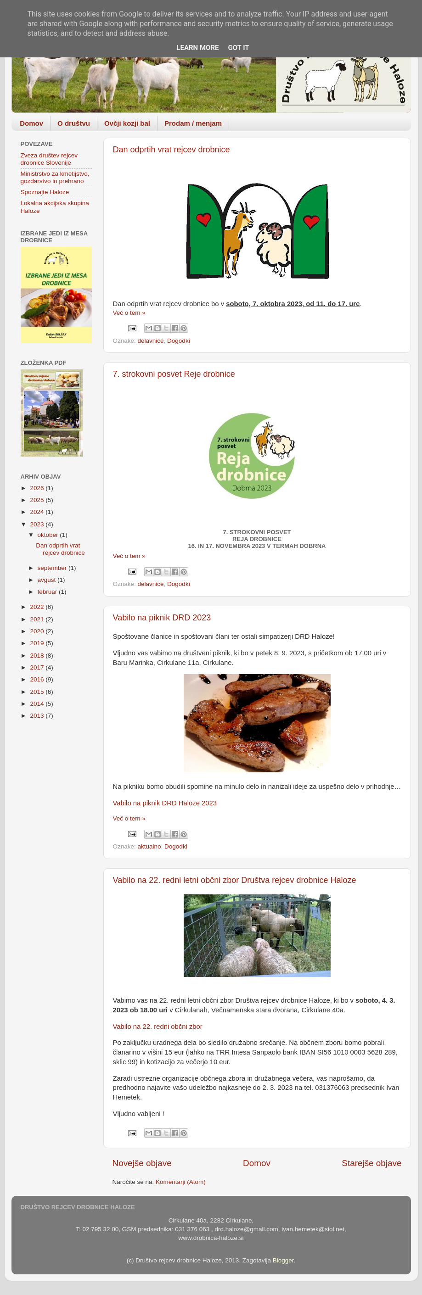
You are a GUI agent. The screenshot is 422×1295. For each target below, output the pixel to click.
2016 (37, 679)
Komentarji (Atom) (181, 1181)
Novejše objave (142, 1163)
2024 (37, 511)
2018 (37, 655)
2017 (37, 667)
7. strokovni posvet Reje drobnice (174, 374)
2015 (37, 691)
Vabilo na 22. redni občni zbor (158, 1026)
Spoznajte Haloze (45, 192)
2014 (37, 703)
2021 (37, 619)
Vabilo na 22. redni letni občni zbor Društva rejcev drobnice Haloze (234, 880)
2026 (37, 488)
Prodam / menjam (193, 123)
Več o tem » (129, 312)
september (53, 567)
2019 (37, 643)
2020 (37, 631)
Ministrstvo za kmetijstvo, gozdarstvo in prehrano (55, 177)
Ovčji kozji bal (127, 123)
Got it (238, 48)
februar (48, 591)
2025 (37, 500)
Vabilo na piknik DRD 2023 (162, 617)
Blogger (283, 1260)
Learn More (197, 48)
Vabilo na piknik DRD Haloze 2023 (165, 803)
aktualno (149, 846)
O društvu (73, 123)
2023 (37, 524)
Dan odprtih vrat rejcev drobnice (171, 149)
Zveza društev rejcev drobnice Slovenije (49, 159)
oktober (49, 534)
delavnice (151, 340)
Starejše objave (371, 1163)
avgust (48, 579)
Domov (31, 123)
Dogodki (178, 340)
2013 (37, 715)
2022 (37, 606)
